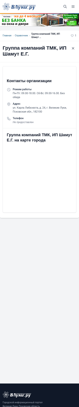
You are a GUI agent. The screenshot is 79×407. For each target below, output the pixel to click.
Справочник (21, 35)
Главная (7, 35)
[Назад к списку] (73, 48)
